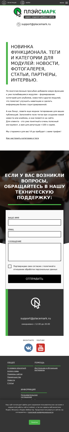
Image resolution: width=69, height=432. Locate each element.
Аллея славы (13, 371)
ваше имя (34, 220)
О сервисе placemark (16, 368)
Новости (11, 380)
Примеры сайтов (14, 374)
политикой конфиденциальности (40, 412)
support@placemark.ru (36, 24)
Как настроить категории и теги (22, 138)
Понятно (34, 422)
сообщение (34, 250)
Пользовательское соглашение (29, 396)
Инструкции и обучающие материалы (46, 369)
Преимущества (14, 377)
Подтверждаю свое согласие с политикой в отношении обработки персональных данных (35, 268)
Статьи (10, 383)
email (34, 232)
